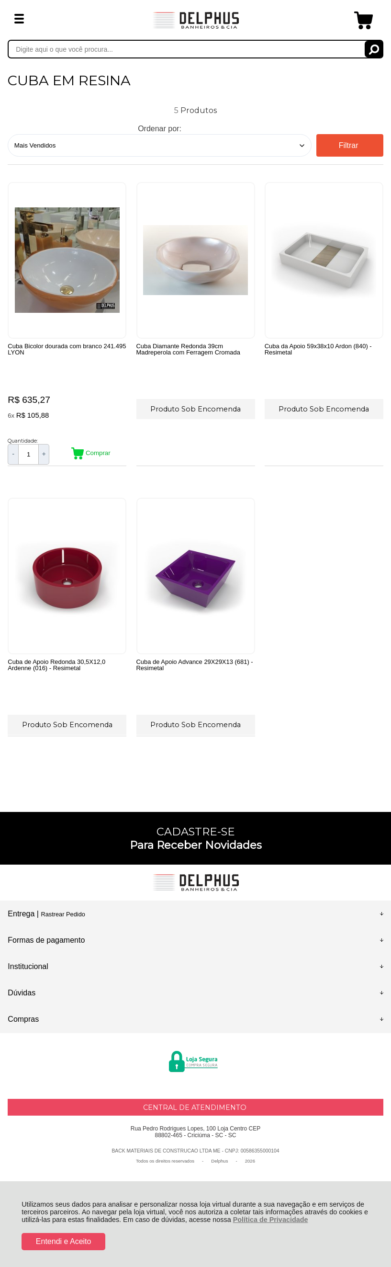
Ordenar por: (159, 129)
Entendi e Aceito (63, 1241)
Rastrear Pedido (63, 917)
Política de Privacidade (270, 1219)
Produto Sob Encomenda (195, 408)
